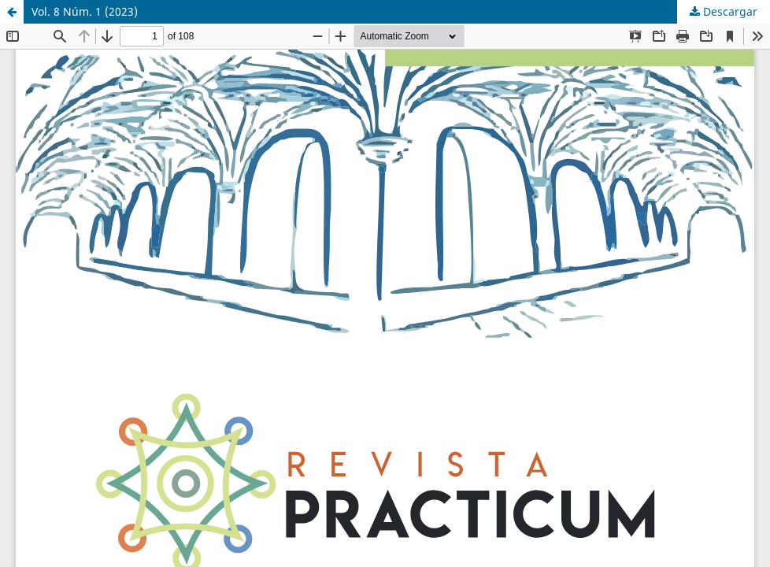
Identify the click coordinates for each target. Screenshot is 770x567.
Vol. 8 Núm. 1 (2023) (84, 11)
